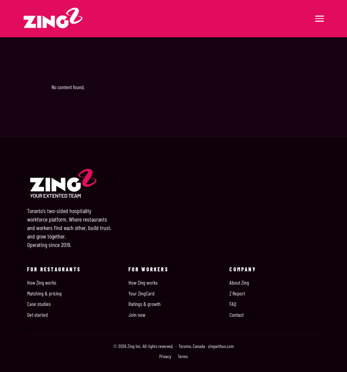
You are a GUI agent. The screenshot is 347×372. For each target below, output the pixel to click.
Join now (136, 314)
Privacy (165, 356)
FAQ (232, 304)
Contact (236, 314)
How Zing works (41, 282)
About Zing (239, 282)
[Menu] (319, 18)
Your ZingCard (141, 293)
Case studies (39, 304)
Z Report (237, 293)
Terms (183, 356)
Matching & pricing (44, 293)
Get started (37, 314)
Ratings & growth (144, 304)
